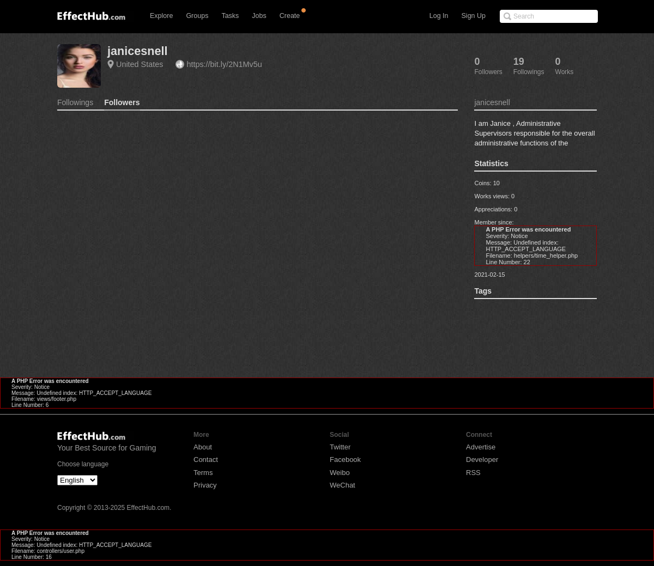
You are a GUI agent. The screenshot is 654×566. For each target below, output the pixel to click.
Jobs (259, 16)
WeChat (342, 485)
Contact (205, 459)
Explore (161, 16)
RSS (473, 472)
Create (290, 16)
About (202, 447)
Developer (482, 459)
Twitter (340, 447)
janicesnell (137, 51)
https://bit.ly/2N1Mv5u (224, 64)
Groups (197, 16)
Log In (439, 16)
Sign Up (474, 16)
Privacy (205, 485)
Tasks (230, 16)
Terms (203, 472)
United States (139, 64)
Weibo (340, 472)
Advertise (480, 447)
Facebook (345, 459)
